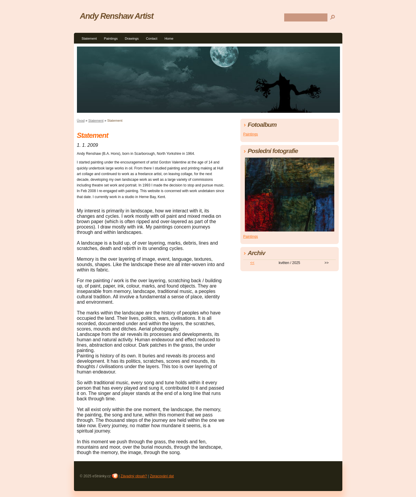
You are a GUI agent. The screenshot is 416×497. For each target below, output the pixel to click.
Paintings (111, 38)
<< (252, 263)
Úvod (81, 120)
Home (169, 38)
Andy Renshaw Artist (117, 16)
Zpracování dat (162, 476)
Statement (89, 38)
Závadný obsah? (133, 476)
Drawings (132, 38)
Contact (151, 38)
